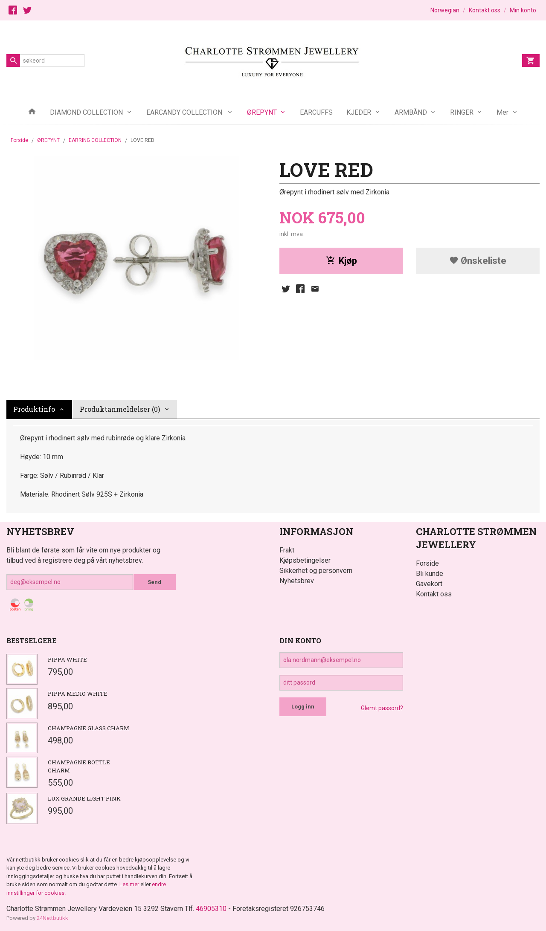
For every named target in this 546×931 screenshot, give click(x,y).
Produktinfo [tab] (34, 409)
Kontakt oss (434, 594)
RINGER (461, 112)
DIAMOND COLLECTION (86, 112)
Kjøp (341, 260)
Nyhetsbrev (296, 581)
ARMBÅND (411, 112)
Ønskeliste (477, 260)
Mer (502, 112)
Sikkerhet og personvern (315, 571)
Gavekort (429, 584)
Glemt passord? (382, 708)
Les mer (129, 884)
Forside (19, 140)
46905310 (211, 909)
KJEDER (358, 112)
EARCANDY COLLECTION (185, 112)
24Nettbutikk (52, 918)
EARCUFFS (316, 112)
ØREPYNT (262, 112)
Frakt (286, 550)
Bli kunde (429, 574)
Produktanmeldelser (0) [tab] (120, 409)
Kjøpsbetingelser (305, 560)
